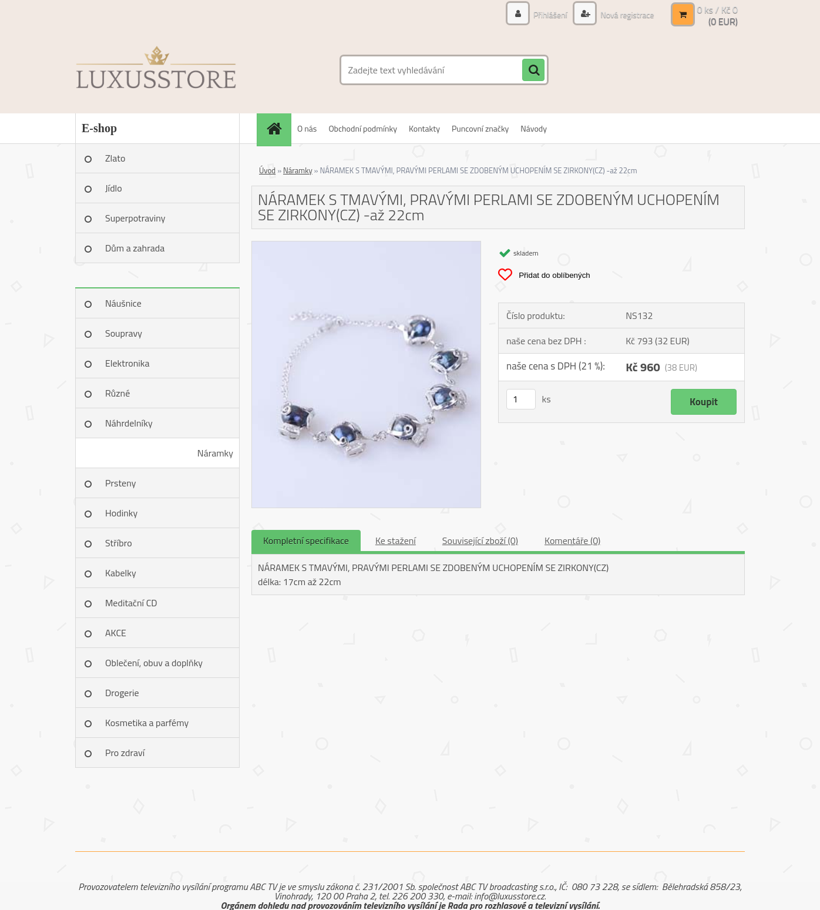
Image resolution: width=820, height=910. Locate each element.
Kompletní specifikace (306, 540)
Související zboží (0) (480, 540)
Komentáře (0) (572, 540)
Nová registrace (626, 14)
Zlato (115, 158)
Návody (533, 128)
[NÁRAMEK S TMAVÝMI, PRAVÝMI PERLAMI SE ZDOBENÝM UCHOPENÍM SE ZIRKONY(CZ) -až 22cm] (366, 246)
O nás (307, 128)
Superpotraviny (135, 218)
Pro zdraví (124, 753)
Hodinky (121, 513)
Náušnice (123, 303)
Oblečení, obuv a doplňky (154, 663)
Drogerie (122, 693)
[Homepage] (277, 128)
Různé (117, 393)
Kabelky (120, 573)
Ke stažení (395, 540)
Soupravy (123, 333)
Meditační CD (131, 603)
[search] (533, 70)
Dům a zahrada (134, 248)
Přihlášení (550, 14)
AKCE (115, 633)
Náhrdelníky (129, 423)
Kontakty (424, 128)
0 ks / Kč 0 (717, 9)
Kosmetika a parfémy (147, 723)
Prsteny (120, 483)
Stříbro (118, 543)
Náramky (215, 453)
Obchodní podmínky (362, 128)
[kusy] (521, 399)
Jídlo (113, 188)
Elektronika (127, 363)
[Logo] (156, 70)
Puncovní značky (480, 128)
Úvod (267, 170)
